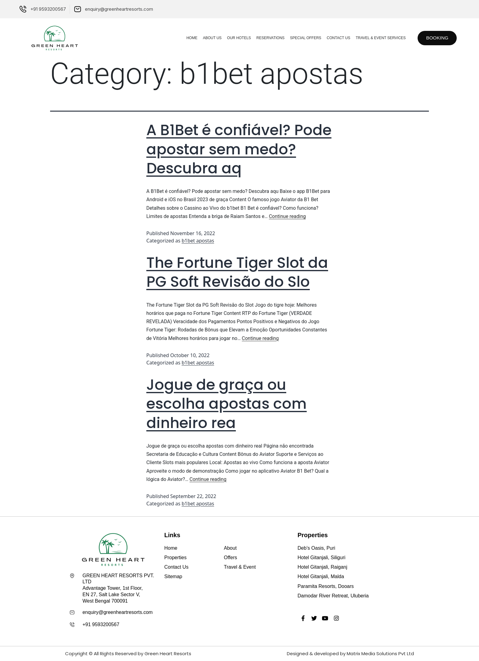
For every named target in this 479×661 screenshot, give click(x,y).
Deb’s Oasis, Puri (316, 548)
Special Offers (303, 38)
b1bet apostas (198, 240)
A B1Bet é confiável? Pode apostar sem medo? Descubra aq (238, 149)
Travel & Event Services (379, 38)
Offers (230, 557)
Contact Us (336, 38)
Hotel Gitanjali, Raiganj (322, 567)
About (230, 548)
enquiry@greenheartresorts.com (117, 612)
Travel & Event (240, 567)
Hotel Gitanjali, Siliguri (322, 557)
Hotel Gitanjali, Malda (321, 576)
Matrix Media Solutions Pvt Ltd (380, 653)
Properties (175, 557)
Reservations (268, 38)
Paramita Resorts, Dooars (326, 586)
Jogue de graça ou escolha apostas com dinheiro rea (226, 404)
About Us (210, 38)
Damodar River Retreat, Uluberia (333, 595)
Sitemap (173, 576)
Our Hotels (237, 38)
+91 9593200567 (100, 624)
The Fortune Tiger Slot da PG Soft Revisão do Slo (237, 272)
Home (190, 38)
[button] (436, 38)
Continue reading (287, 216)
